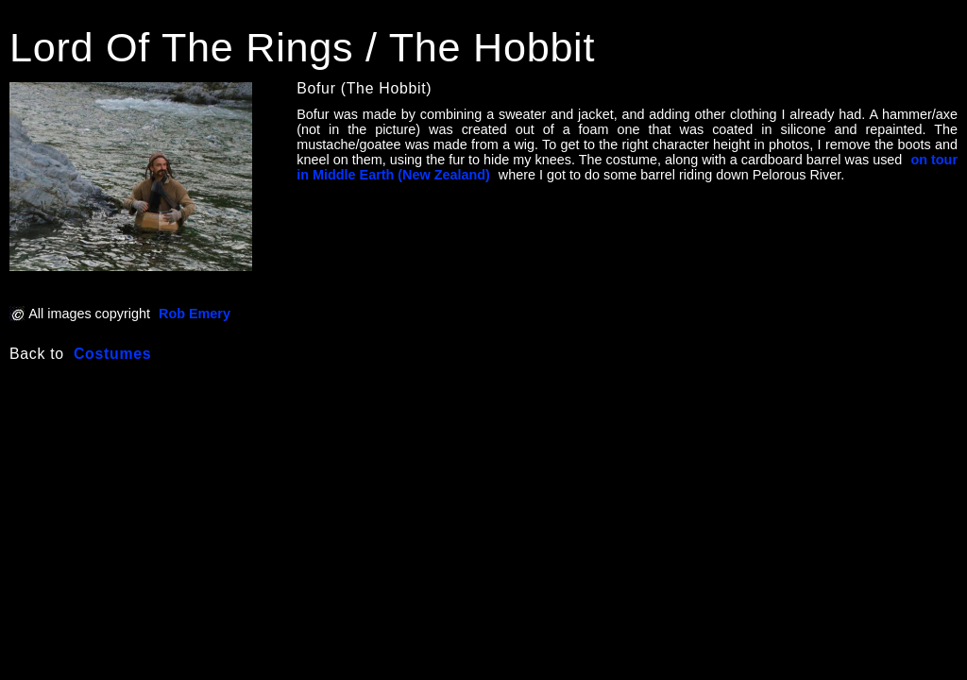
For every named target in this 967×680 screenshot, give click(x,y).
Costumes (112, 354)
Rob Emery (194, 313)
